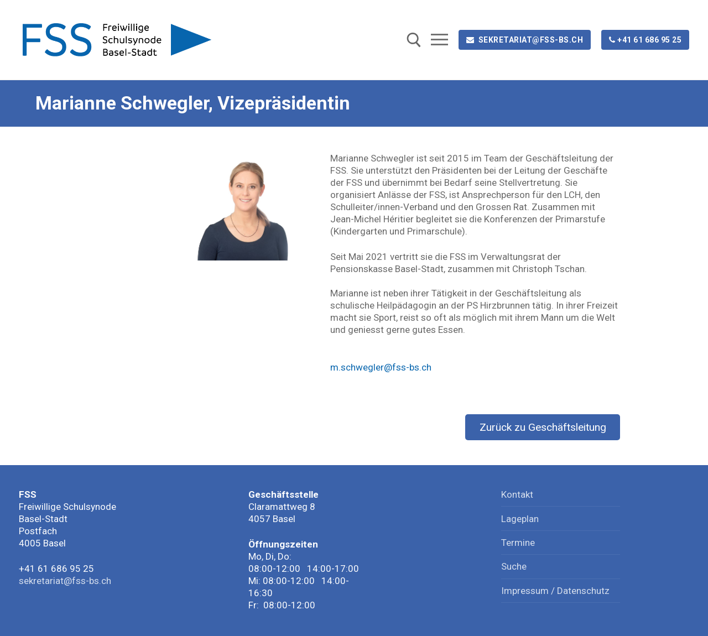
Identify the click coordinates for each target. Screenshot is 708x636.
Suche (514, 566)
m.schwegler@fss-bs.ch (380, 367)
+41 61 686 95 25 (645, 39)
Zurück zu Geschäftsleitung (543, 427)
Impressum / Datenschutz (555, 590)
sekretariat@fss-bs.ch (525, 39)
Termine (518, 542)
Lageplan (520, 518)
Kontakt (517, 494)
